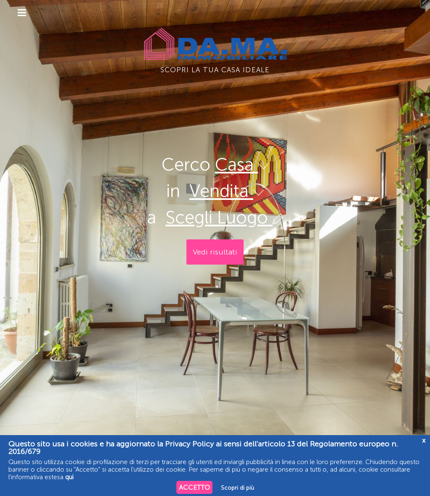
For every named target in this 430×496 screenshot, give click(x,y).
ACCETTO (194, 487)
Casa (242, 164)
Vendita (226, 191)
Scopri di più (237, 488)
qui (69, 477)
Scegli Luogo (224, 217)
